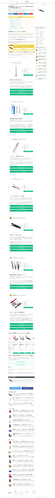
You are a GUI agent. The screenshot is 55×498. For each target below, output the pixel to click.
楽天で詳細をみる (21, 169)
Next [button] (22, 70)
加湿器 (41, 37)
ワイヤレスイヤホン (38, 39)
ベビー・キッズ (21, 491)
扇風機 (37, 42)
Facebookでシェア (27, 388)
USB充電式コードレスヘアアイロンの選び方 (15, 18)
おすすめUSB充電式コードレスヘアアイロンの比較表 (16, 27)
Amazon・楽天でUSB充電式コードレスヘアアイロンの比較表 (17, 28)
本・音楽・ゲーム (27, 491)
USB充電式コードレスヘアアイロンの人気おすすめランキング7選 (17, 20)
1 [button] (14, 78)
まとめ (10, 29)
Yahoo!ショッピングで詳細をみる (21, 94)
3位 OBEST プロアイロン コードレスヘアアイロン (16, 24)
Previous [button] (9, 70)
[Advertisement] (41, 21)
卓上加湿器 (37, 37)
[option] (16, 71)
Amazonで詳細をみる (21, 89)
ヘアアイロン (38, 31)
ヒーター (37, 34)
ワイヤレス (44, 39)
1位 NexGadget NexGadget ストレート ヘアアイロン (16, 26)
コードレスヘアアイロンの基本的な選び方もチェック (16, 19)
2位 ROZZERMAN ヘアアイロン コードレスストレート (16, 25)
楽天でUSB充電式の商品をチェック (21, 364)
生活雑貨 (15, 491)
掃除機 (41, 34)
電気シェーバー (43, 31)
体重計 (37, 45)
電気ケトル (41, 42)
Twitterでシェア (15, 388)
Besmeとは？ (34, 491)
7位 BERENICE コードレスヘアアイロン (15, 21)
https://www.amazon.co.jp (16, 153)
